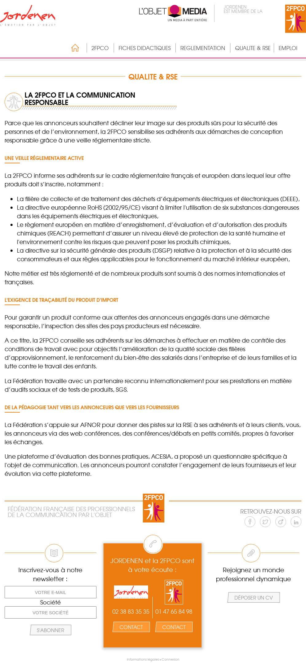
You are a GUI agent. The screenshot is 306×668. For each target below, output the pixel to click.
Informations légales (143, 659)
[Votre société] (50, 612)
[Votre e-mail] (50, 592)
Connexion (170, 659)
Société (50, 602)
